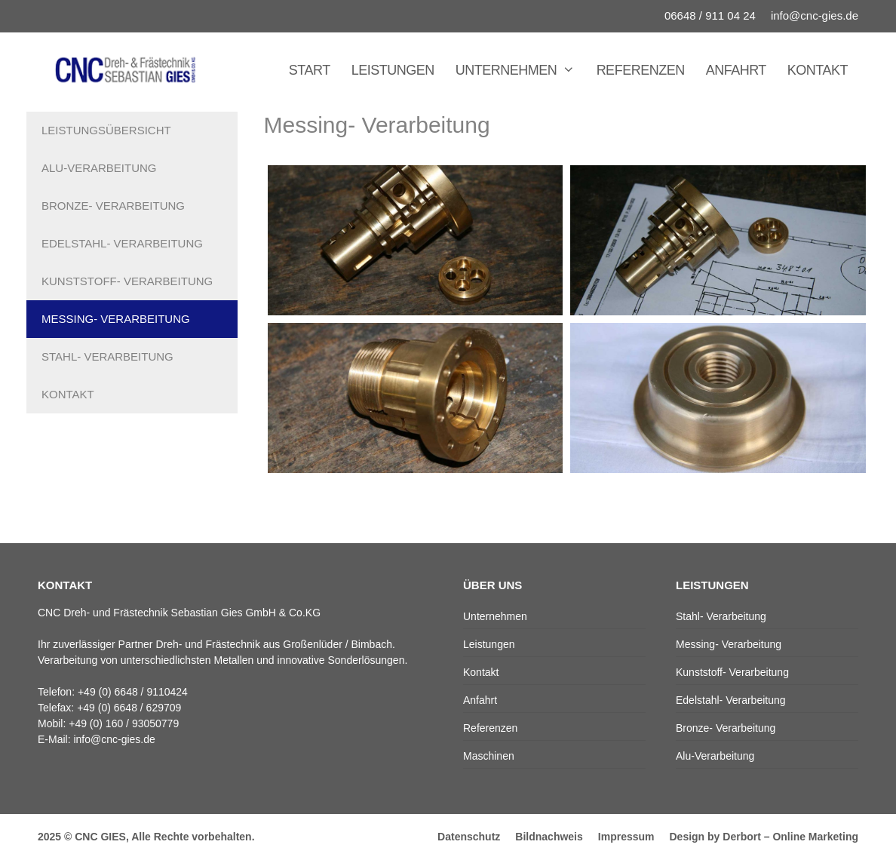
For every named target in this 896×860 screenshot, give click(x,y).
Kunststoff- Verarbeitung (127, 281)
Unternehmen (521, 70)
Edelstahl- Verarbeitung (122, 243)
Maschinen (488, 756)
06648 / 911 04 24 (710, 15)
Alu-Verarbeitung (99, 167)
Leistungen (392, 70)
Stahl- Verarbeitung (107, 356)
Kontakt (817, 70)
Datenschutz (468, 837)
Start (309, 70)
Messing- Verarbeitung (115, 318)
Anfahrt (736, 70)
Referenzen (641, 70)
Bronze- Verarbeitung (113, 205)
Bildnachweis (548, 837)
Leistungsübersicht (106, 130)
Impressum (626, 837)
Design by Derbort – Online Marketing (764, 837)
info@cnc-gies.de (814, 15)
